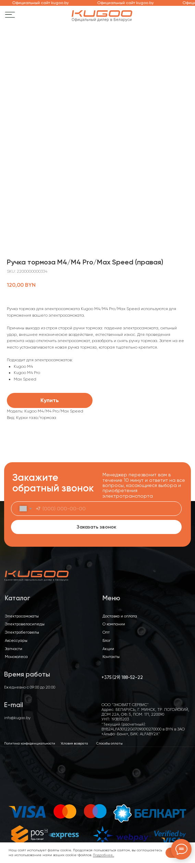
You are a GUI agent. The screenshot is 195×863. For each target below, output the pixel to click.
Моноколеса (16, 656)
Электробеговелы (22, 632)
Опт (106, 632)
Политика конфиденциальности (29, 743)
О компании (113, 624)
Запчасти (13, 648)
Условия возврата (74, 743)
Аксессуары (16, 640)
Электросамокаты (22, 616)
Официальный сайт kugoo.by (42, 2)
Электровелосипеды (25, 624)
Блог (106, 640)
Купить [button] (49, 400)
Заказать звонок (96, 527)
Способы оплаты (109, 743)
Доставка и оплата (119, 616)
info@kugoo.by (17, 717)
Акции (108, 648)
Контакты (111, 656)
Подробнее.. (103, 855)
